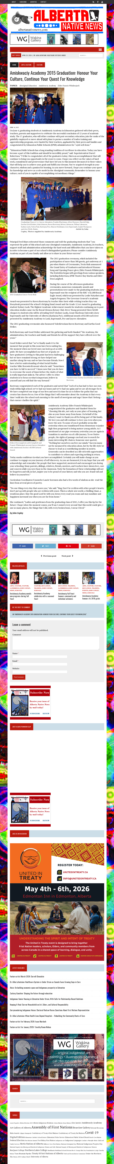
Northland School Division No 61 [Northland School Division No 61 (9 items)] (65, 1150)
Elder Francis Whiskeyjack (68, 85)
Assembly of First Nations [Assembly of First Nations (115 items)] (52, 1126)
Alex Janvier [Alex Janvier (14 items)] (76, 1122)
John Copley (25, 588)
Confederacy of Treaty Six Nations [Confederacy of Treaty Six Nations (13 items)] (72, 1133)
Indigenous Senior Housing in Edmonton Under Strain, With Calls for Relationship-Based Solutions (46, 998)
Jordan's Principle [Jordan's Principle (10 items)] (88, 1140)
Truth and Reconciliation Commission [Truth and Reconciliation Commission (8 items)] (74, 1153)
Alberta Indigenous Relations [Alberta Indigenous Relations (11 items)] (43, 1123)
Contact (43, 2)
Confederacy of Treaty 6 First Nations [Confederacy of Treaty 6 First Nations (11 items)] (45, 1133)
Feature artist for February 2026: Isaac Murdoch (28, 1021)
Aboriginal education (28, 85)
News (12, 590)
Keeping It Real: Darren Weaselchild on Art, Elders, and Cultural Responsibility (39, 1004)
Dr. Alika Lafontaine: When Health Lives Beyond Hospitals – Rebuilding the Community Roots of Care (47, 1015)
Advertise (33, 2)
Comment (16, 634)
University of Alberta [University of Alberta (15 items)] (39, 1156)
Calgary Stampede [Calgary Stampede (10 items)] (25, 1133)
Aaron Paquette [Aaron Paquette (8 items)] (14, 1122)
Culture (25, 586)
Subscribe (23, 2)
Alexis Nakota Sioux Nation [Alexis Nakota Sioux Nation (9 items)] (62, 1122)
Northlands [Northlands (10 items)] (51, 1150)
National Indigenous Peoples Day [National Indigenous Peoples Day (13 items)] (89, 1143)
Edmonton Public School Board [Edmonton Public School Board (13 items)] (77, 1137)
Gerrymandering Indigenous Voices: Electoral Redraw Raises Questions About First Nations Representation (49, 1009)
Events (85, 590)
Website (15, 668)
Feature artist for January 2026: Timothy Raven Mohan (30, 1026)
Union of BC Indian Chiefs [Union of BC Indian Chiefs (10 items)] (21, 1156)
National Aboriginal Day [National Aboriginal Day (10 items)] (68, 1144)
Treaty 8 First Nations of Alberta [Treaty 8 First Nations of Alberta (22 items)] (47, 1153)
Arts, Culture (26, 64)
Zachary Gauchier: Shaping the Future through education (31, 993)
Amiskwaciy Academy (47, 85)
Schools (18, 590)
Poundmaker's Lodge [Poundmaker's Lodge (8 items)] (92, 1150)
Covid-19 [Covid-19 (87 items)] (91, 1132)
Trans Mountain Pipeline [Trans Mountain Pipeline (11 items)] (22, 1153)
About (14, 2)
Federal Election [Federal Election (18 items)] (17, 1140)
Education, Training (66, 586)
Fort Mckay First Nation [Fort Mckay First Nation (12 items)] (46, 1140)
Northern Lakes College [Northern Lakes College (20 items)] (36, 1149)
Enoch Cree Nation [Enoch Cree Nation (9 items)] (95, 1137)
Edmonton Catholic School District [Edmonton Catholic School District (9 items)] (36, 1137)
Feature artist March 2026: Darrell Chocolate (27, 976)
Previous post (48, 556)
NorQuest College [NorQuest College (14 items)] (17, 1150)
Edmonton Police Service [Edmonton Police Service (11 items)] (56, 1137)
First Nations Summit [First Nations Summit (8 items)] (31, 1140)
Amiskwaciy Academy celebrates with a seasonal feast (44, 596)
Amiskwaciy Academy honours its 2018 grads (91, 597)
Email (15, 660)
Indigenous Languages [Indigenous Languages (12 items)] (73, 1140)
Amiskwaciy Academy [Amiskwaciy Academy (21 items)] (92, 1122)
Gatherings (14, 588)
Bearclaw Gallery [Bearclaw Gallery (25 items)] (81, 1127)
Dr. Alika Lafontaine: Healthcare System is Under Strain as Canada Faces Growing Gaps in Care (45, 981)
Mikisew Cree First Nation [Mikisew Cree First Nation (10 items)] (52, 1144)
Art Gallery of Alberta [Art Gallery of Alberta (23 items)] (20, 1127)
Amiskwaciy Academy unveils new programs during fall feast (20, 596)
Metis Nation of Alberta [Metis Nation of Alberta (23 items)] (31, 1143)
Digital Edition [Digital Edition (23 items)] (17, 1136)
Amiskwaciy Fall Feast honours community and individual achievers (67, 596)
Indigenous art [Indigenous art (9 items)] (60, 1140)
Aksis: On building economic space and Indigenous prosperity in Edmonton (37, 987)
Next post (67, 556)
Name (15, 653)
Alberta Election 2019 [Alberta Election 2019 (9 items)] (26, 1122)
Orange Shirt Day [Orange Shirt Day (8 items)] (81, 1150)
